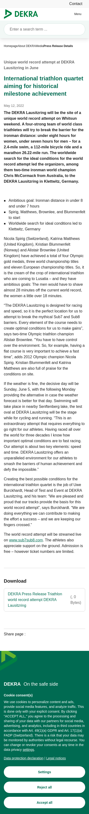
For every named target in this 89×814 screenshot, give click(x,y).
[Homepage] (11, 46)
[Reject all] (44, 788)
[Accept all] (44, 803)
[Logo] (23, 14)
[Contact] (75, 3)
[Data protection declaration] (23, 759)
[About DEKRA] (27, 46)
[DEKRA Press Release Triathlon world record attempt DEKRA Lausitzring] (44, 600)
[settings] (28, 750)
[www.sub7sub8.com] (26, 540)
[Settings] (44, 772)
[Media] (40, 46)
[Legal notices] (56, 759)
